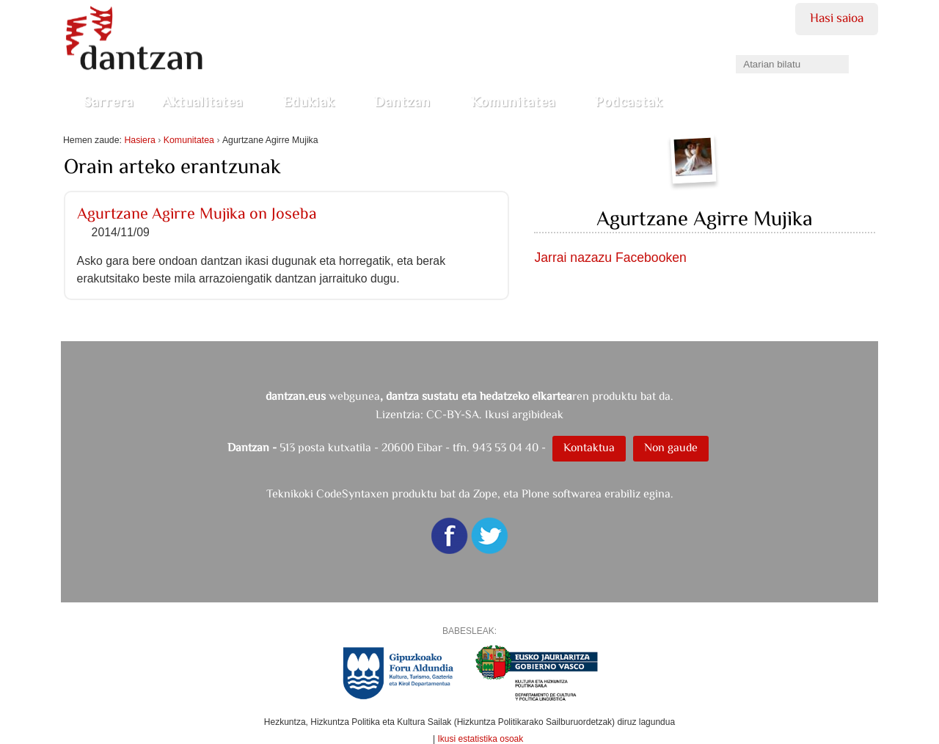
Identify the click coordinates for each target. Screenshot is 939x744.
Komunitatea (519, 101)
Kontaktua (589, 447)
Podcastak (634, 101)
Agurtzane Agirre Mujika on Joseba (197, 213)
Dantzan (408, 101)
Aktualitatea (208, 101)
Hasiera (139, 140)
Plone (535, 493)
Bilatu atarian (735, 50)
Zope (485, 493)
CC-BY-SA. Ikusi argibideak (494, 414)
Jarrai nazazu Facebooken (610, 257)
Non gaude (671, 447)
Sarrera (109, 101)
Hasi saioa (836, 17)
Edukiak (314, 101)
